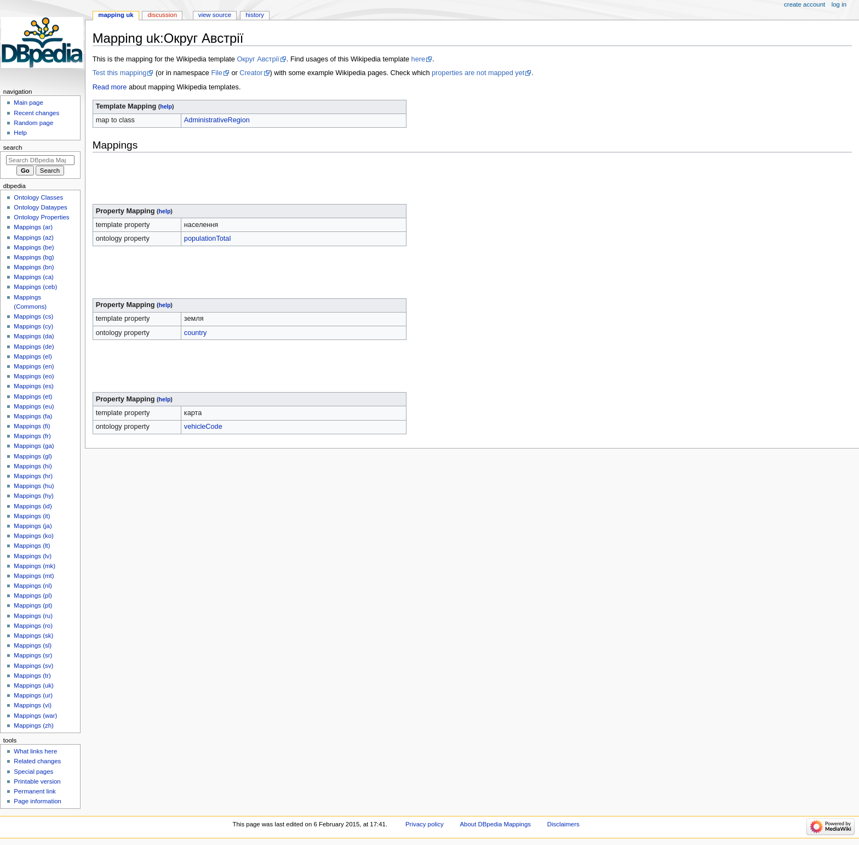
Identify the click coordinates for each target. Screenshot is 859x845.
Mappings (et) (33, 396)
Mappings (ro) (33, 625)
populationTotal (207, 238)
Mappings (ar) (33, 227)
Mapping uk (115, 15)
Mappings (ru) (33, 616)
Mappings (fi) (32, 426)
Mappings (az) (34, 237)
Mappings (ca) (34, 277)
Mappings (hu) (34, 486)
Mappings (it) (32, 516)
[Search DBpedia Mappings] (40, 160)
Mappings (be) (34, 247)
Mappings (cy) (33, 326)
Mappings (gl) (32, 456)
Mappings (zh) (34, 725)
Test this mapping (120, 73)
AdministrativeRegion (217, 120)
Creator (250, 73)
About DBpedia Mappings (495, 824)
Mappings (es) (34, 386)
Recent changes (36, 113)
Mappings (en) (34, 366)
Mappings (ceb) (35, 286)
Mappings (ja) (32, 526)
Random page (33, 123)
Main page (28, 102)
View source (214, 15)
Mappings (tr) (32, 675)
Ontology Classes (38, 197)
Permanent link (34, 791)
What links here (35, 751)
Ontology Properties (41, 217)
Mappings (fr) (32, 436)
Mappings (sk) (33, 635)
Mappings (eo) (34, 376)
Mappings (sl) (32, 645)
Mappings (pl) (32, 595)
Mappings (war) (35, 715)
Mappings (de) (34, 346)
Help (20, 132)
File (216, 73)
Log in (839, 4)
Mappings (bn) (34, 267)
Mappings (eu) (34, 406)
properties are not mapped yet (478, 73)
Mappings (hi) (32, 466)
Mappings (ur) (33, 695)
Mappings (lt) (32, 545)
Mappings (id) (32, 506)
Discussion (162, 15)
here (418, 59)
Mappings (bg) (34, 257)
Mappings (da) (34, 336)
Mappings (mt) (34, 575)
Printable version (37, 781)
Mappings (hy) (34, 495)
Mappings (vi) (32, 705)
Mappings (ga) (34, 446)
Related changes (37, 761)
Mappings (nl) (32, 585)
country (195, 333)
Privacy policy (424, 824)
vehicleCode (203, 426)
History (254, 15)
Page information (37, 801)
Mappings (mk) (34, 566)
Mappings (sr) (33, 655)
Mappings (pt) (33, 605)
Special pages (33, 771)
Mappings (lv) (32, 556)
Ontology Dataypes (40, 207)
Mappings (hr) (33, 476)
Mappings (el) (32, 356)
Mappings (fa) (33, 416)
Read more (110, 87)
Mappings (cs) (33, 316)
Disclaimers (563, 824)
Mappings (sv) (33, 665)
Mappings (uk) (34, 685)
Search (12, 147)
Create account (804, 4)
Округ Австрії (258, 59)
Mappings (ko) (34, 535)
